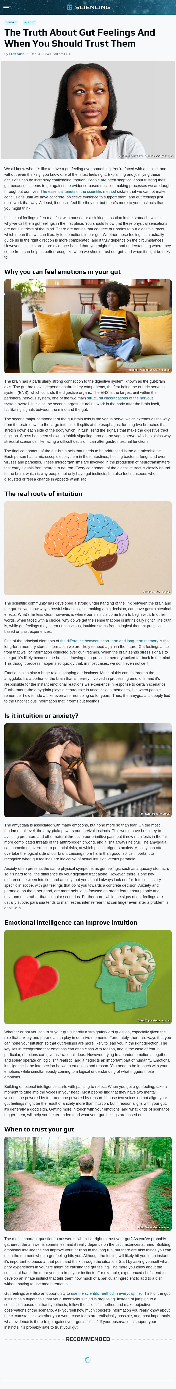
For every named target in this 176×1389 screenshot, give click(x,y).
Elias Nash (16, 54)
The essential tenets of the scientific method (78, 191)
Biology (29, 22)
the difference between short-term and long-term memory (109, 641)
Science (11, 22)
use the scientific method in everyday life (106, 1293)
